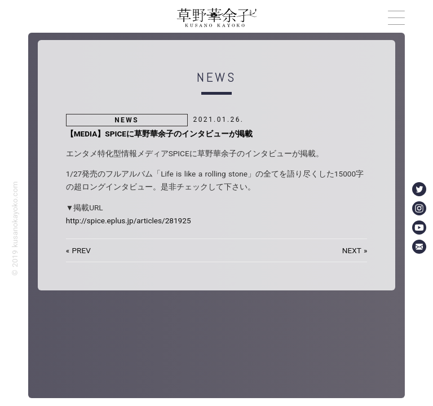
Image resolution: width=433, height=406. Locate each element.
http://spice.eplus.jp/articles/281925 (128, 220)
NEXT (351, 250)
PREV (81, 250)
